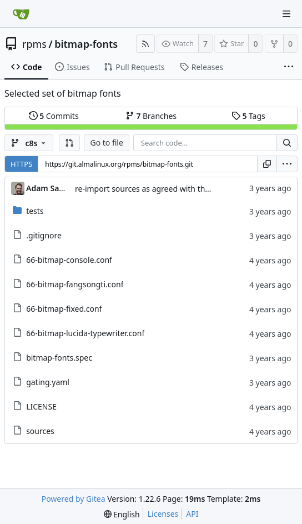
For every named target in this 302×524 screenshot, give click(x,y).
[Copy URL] (267, 164)
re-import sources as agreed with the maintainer (163, 188)
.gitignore (44, 235)
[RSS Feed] (145, 43)
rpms (34, 43)
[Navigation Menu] (286, 14)
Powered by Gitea (73, 498)
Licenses (163, 513)
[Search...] (287, 142)
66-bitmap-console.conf (69, 259)
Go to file (106, 142)
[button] (69, 142)
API (192, 513)
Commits (54, 116)
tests (34, 211)
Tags (248, 116)
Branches (151, 116)
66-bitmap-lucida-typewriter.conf (85, 333)
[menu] (287, 164)
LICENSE (41, 406)
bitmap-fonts (86, 43)
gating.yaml (47, 382)
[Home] (21, 14)
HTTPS (21, 164)
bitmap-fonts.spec (59, 357)
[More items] (289, 67)
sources (40, 431)
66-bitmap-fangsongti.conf (74, 284)
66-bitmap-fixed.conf (64, 308)
